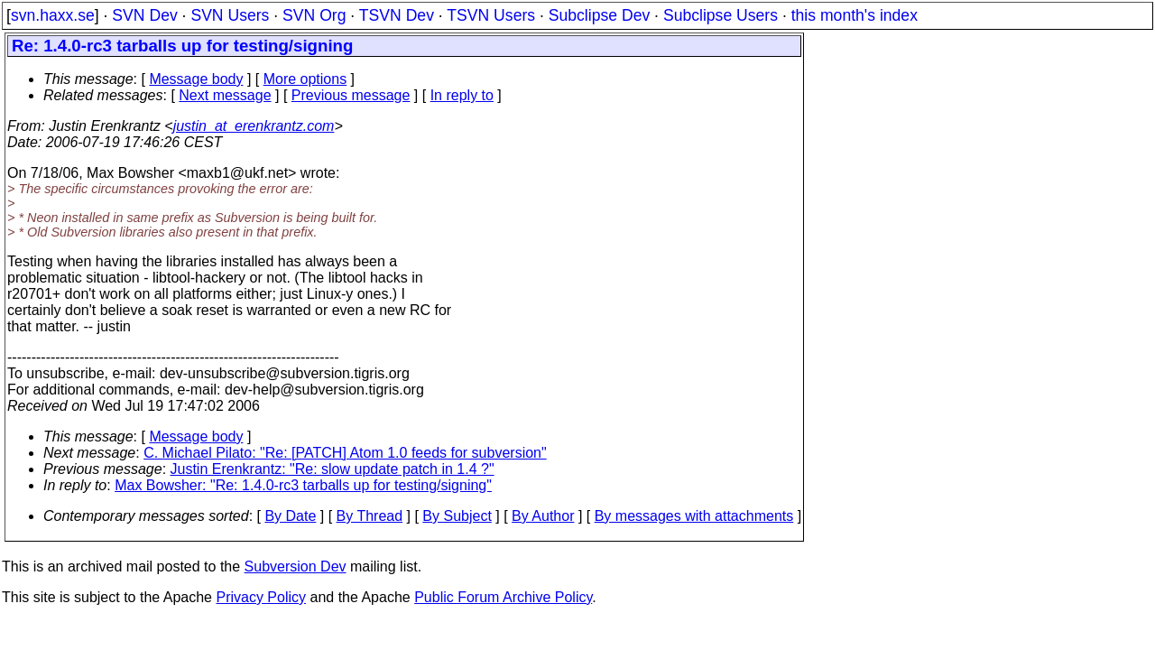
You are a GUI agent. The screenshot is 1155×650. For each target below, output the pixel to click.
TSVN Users (491, 15)
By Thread (370, 516)
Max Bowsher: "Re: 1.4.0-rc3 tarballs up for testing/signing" (303, 485)
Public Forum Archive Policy (503, 597)
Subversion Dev (295, 566)
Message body (196, 79)
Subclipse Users (720, 15)
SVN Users (229, 15)
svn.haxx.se (53, 15)
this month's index (854, 15)
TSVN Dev (396, 15)
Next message (225, 95)
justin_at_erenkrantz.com (254, 126)
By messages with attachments (694, 516)
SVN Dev (144, 15)
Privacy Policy (261, 597)
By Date (290, 516)
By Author (543, 516)
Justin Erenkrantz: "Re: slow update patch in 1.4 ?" (332, 469)
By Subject (456, 516)
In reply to (462, 95)
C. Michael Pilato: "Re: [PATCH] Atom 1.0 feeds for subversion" (345, 452)
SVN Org (314, 15)
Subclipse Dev (599, 15)
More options (305, 79)
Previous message (351, 95)
